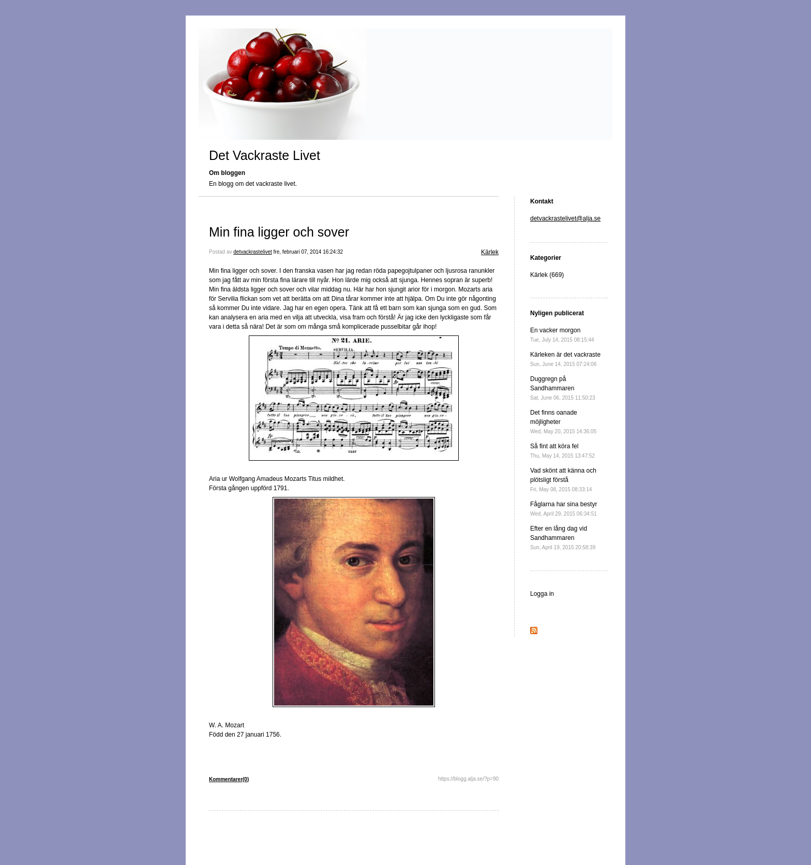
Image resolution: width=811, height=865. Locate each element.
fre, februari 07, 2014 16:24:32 (308, 252)
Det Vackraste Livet (264, 155)
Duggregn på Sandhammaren (562, 388)
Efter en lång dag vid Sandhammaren (562, 537)
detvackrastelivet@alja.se (565, 218)
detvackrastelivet (252, 252)
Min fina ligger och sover (279, 232)
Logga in (542, 593)
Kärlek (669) (547, 274)
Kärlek (490, 252)
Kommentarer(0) (229, 779)
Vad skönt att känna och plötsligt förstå (563, 479)
